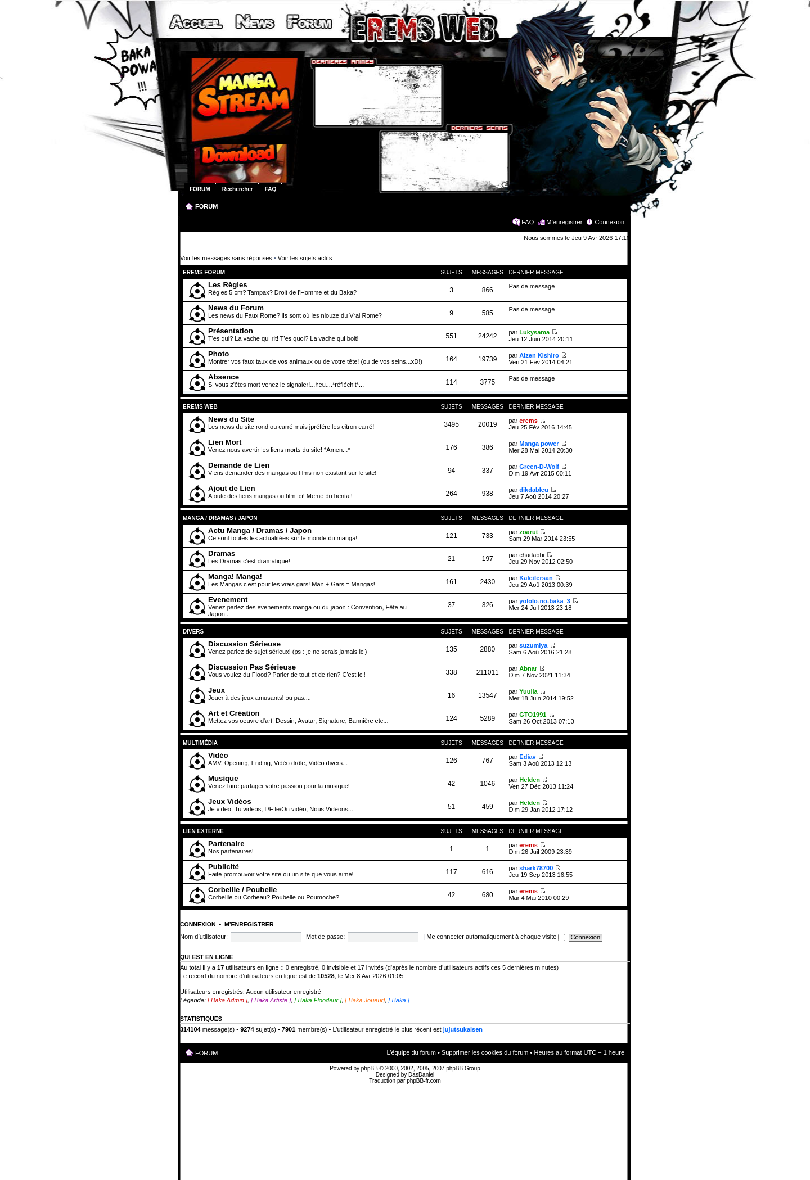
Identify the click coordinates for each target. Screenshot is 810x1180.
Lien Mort (224, 442)
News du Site (231, 419)
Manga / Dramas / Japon (220, 518)
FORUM (206, 206)
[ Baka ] (398, 1000)
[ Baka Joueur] (365, 1000)
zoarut (528, 531)
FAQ (527, 222)
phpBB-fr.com (424, 1081)
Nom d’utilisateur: (204, 936)
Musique (223, 778)
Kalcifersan (535, 578)
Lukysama (534, 332)
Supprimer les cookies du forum (485, 1052)
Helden (529, 779)
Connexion (609, 222)
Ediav (527, 756)
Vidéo (218, 755)
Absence (223, 377)
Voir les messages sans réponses (226, 258)
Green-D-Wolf (539, 466)
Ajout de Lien (231, 488)
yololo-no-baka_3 (544, 601)
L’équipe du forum (410, 1052)
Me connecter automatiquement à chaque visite (495, 936)
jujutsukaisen (463, 1029)
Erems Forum (204, 272)
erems (528, 420)
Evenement (228, 599)
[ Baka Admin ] (228, 1000)
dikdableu (533, 489)
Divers (193, 632)
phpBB (369, 1068)
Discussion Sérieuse (244, 644)
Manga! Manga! (235, 576)
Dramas (221, 553)
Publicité (223, 866)
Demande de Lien (238, 465)
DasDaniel (421, 1075)
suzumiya (533, 645)
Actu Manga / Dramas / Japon (260, 530)
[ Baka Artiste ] (271, 1000)
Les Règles (228, 285)
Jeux (216, 690)
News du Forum (236, 308)
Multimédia (200, 743)
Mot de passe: (325, 936)
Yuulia (528, 691)
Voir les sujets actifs (305, 258)
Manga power (539, 443)
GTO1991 (532, 714)
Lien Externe (205, 831)
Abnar (528, 668)
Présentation (230, 331)
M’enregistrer (564, 222)
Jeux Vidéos (229, 801)
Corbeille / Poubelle (242, 889)
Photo (218, 354)
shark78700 (536, 868)
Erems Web (200, 407)
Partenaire (226, 843)
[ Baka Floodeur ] (317, 1000)
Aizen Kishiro (539, 355)
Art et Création (234, 713)
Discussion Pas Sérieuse (252, 667)
